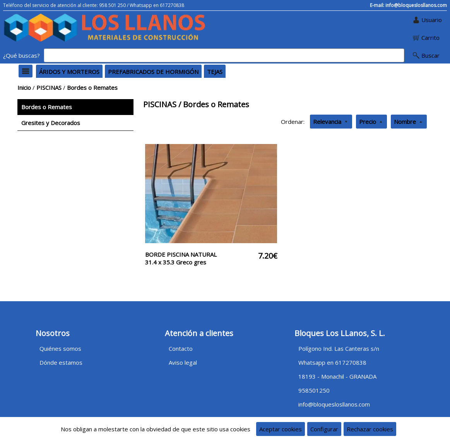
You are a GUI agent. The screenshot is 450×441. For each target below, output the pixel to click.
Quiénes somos (60, 348)
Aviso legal (183, 362)
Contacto (181, 348)
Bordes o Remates (92, 87)
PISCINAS (49, 87)
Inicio (24, 87)
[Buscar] (224, 55)
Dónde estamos (60, 362)
